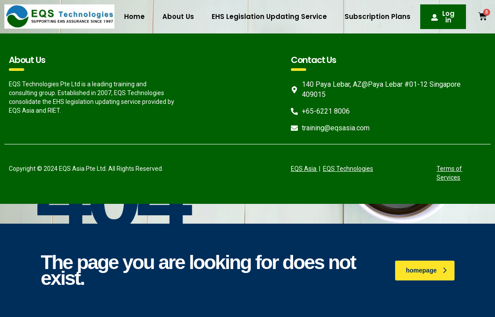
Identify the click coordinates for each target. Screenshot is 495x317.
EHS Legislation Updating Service (269, 16)
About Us (178, 16)
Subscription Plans (378, 16)
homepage (426, 270)
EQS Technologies (348, 168)
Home (134, 16)
